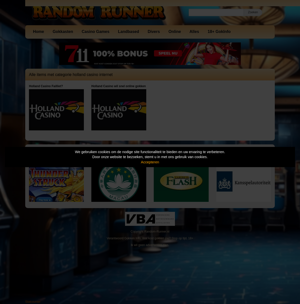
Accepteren (150, 162)
